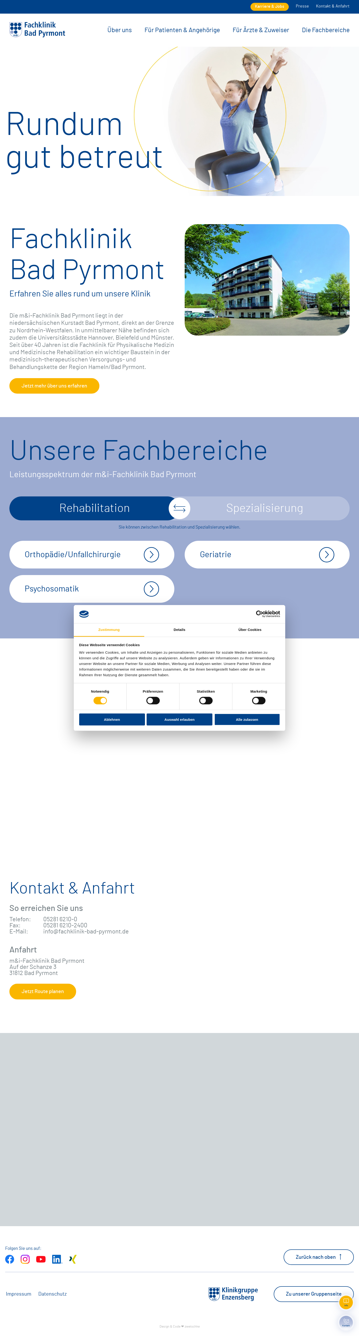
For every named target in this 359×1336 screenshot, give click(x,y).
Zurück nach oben (319, 1257)
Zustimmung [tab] (109, 630)
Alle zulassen (247, 719)
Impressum (18, 1294)
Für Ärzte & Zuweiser (261, 30)
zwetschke (192, 1326)
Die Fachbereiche (326, 30)
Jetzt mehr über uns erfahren (54, 385)
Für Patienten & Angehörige (182, 30)
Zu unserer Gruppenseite (314, 1294)
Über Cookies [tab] (249, 630)
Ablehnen (112, 719)
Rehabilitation (94, 508)
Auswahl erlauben (179, 719)
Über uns (119, 30)
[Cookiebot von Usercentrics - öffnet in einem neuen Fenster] (259, 614)
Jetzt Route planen (43, 991)
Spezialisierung (264, 508)
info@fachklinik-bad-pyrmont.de (86, 932)
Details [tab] (179, 630)
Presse (302, 6)
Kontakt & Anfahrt (333, 6)
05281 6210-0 (60, 919)
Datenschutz (52, 1294)
